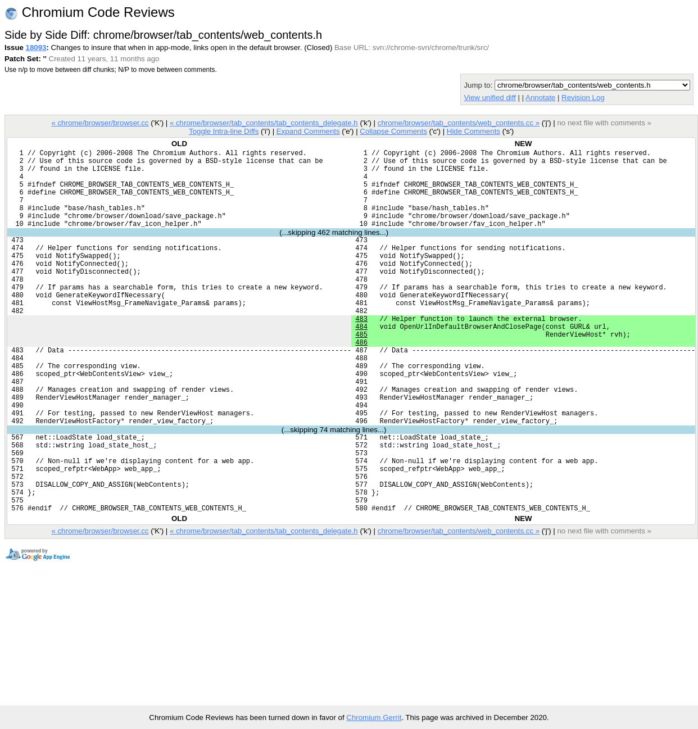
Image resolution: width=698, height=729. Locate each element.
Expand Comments (308, 131)
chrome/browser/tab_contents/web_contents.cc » (459, 123)
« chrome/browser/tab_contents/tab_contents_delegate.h (264, 123)
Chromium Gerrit (373, 717)
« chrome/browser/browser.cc (99, 123)
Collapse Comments (393, 131)
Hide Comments (473, 131)
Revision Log (583, 97)
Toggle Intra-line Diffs (224, 131)
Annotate (540, 97)
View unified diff (489, 97)
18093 (36, 47)
